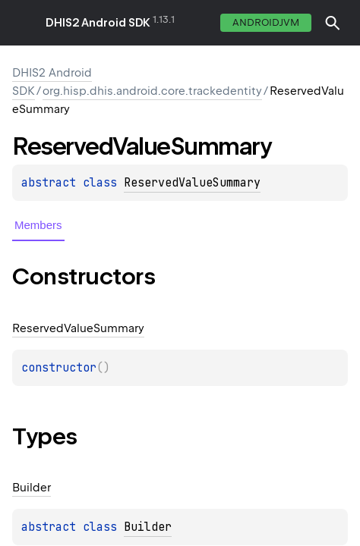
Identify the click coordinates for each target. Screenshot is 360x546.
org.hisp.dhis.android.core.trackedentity (152, 91)
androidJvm (265, 22)
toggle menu (22, 22)
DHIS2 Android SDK (98, 23)
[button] (332, 23)
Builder (148, 527)
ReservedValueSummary (192, 182)
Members (38, 224)
